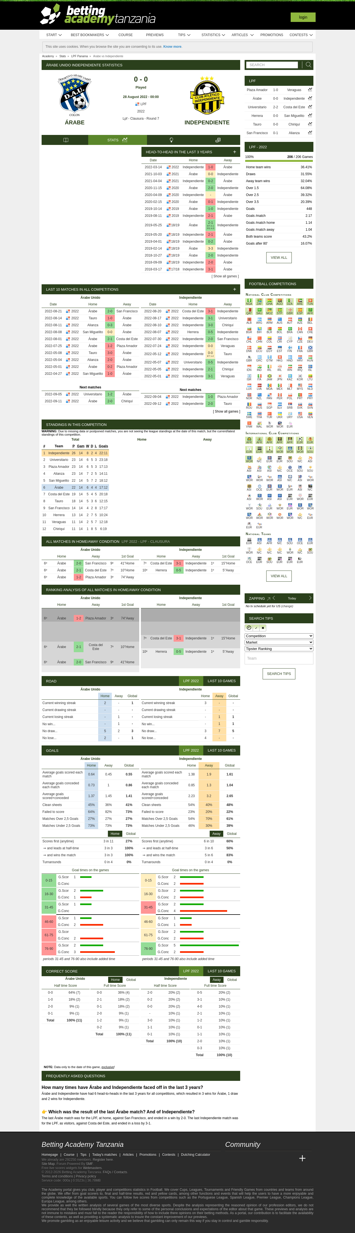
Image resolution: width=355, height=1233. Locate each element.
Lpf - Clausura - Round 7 (141, 118)
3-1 (210, 269)
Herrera (193, 332)
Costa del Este (127, 339)
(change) (287, 606)
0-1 (210, 202)
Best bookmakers (90, 35)
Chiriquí (127, 401)
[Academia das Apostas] (240, 1158)
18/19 (175, 225)
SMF (89, 1164)
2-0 (210, 188)
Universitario (92, 394)
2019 (175, 209)
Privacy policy (86, 1176)
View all (279, 257)
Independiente (207, 122)
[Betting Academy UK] (292, 1158)
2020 (175, 188)
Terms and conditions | (59, 1176)
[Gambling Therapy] (95, 1228)
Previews (155, 35)
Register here (103, 1160)
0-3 (110, 325)
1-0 (210, 167)
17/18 (175, 269)
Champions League (298, 1197)
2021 (175, 174)
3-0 (110, 353)
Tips (184, 35)
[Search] (307, 64)
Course (125, 35)
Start (54, 35)
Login (303, 17)
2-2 (275, 107)
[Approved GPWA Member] (77, 1228)
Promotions (271, 35)
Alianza (92, 325)
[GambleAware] (56, 1228)
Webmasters (92, 1168)
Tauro (93, 318)
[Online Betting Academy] (261, 1158)
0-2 (210, 181)
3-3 (210, 248)
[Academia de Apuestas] (271, 1158)
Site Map (48, 1164)
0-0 (210, 174)
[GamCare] (88, 1228)
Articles (243, 35)
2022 (141, 111)
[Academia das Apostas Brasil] (250, 1158)
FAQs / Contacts (115, 1172)
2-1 (210, 216)
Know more (172, 47)
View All (279, 576)
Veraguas (228, 346)
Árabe (75, 122)
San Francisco (127, 311)
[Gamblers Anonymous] (103, 1228)
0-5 (210, 332)
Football (156, 1190)
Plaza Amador (127, 346)
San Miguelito (93, 332)
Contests (301, 35)
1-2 (110, 346)
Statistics (214, 35)
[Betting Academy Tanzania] (230, 1158)
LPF (140, 104)
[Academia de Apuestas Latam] (281, 1158)
